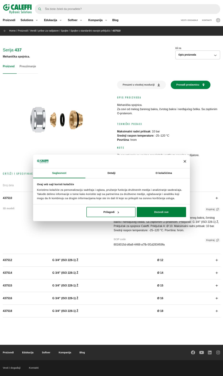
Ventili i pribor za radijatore (44, 30)
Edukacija (27, 352)
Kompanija (65, 352)
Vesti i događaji (189, 21)
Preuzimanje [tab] (28, 66)
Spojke (64, 30)
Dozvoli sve (161, 211)
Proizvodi (9, 20)
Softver (46, 352)
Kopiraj (210, 210)
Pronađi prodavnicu (187, 84)
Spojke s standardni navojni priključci (90, 30)
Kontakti (207, 21)
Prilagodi (111, 211)
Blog (115, 20)
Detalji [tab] (111, 172)
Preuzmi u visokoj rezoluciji (139, 84)
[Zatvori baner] (185, 161)
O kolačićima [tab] (164, 172)
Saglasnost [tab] (59, 172)
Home (12, 30)
